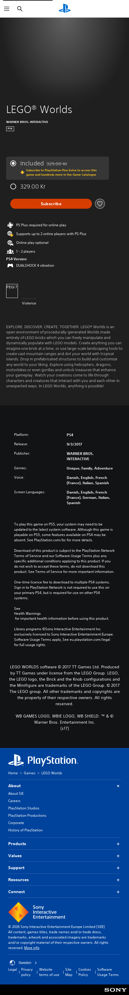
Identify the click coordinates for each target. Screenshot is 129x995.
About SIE (16, 793)
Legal (12, 969)
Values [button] (64, 856)
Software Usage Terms (108, 972)
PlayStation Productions (27, 815)
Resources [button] (64, 880)
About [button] (64, 786)
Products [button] (64, 844)
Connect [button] (64, 892)
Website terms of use (49, 972)
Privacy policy (27, 972)
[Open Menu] (6, 9)
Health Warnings (27, 613)
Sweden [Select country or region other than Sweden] (23, 963)
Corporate (16, 822)
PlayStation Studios (23, 808)
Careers (14, 800)
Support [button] (64, 868)
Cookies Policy (84, 972)
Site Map (68, 972)
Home (13, 772)
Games (30, 772)
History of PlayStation (25, 830)
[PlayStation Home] (64, 9)
